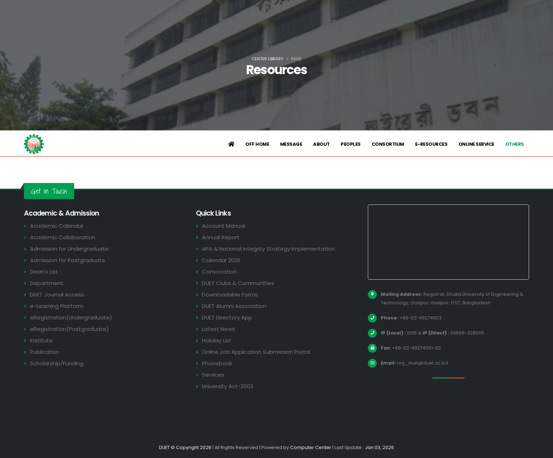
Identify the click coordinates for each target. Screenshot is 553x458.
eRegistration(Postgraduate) (69, 329)
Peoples (351, 144)
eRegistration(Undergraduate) (71, 317)
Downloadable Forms (230, 294)
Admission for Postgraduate (67, 260)
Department (46, 283)
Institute (41, 340)
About (321, 144)
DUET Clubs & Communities (238, 283)
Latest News (218, 329)
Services (213, 375)
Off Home (257, 144)
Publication (44, 352)
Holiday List (217, 340)
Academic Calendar (56, 226)
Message (291, 144)
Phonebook (217, 363)
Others (514, 144)
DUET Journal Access (57, 294)
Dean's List (44, 271)
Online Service (476, 144)
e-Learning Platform (56, 306)
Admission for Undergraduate (69, 248)
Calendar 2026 (221, 260)
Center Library (267, 59)
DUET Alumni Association (234, 306)
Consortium (388, 144)
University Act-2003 (228, 386)
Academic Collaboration (62, 237)
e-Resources (431, 144)
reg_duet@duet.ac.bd (423, 363)
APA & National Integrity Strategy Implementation (269, 248)
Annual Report (221, 237)
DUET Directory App (227, 317)
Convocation (219, 271)
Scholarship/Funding (56, 363)
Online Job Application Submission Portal (256, 352)
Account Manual (223, 226)
